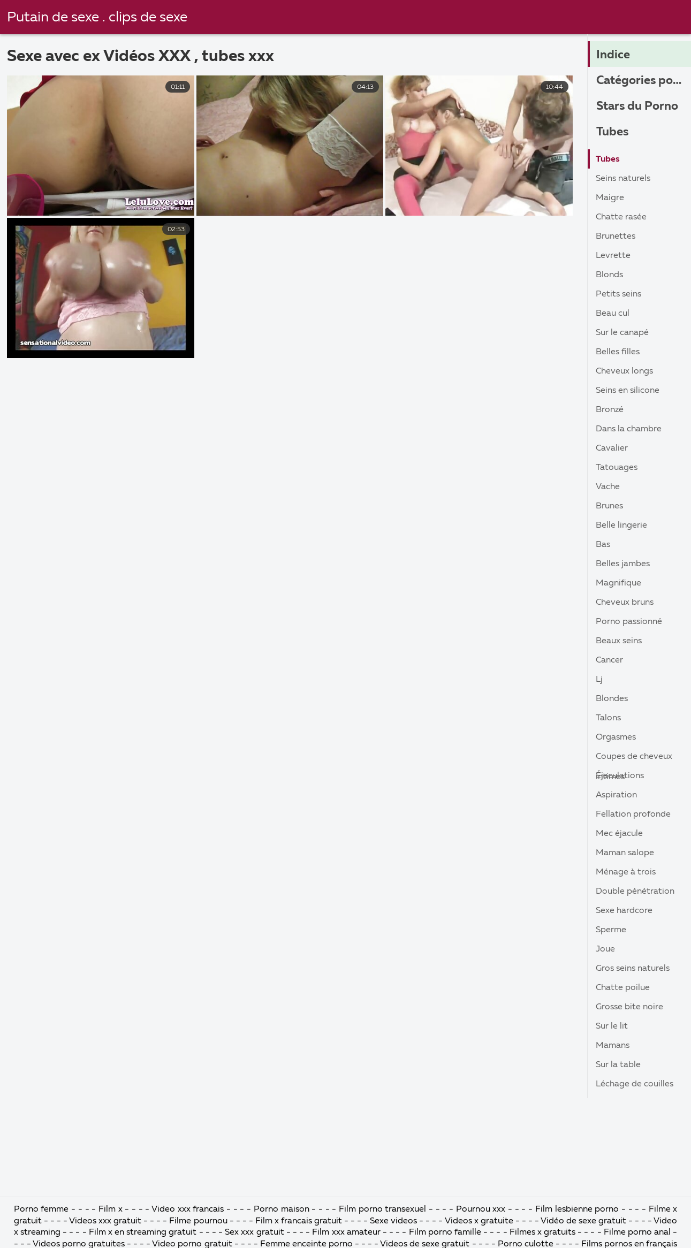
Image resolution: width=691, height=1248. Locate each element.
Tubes (612, 132)
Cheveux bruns (625, 602)
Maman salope (625, 853)
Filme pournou (199, 1221)
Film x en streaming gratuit (143, 1232)
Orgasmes (616, 737)
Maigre (610, 198)
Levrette (613, 256)
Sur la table (618, 1065)
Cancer (609, 660)
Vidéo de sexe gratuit (583, 1221)
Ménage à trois (626, 872)
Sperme (611, 930)
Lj (599, 679)
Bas (603, 545)
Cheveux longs (624, 371)
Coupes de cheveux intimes (634, 759)
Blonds (609, 275)
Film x (110, 1209)
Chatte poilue (623, 988)
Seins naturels (623, 178)
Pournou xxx (482, 1209)
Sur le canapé (622, 333)
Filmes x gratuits (542, 1232)
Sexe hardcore (624, 911)
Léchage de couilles (634, 1084)
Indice (613, 55)
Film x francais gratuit (298, 1221)
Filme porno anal (637, 1232)
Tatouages (616, 467)
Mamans (612, 1045)
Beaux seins (619, 641)
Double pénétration (635, 891)
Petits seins (618, 294)
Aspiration (616, 795)
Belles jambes (623, 564)
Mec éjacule (619, 834)
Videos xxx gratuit (105, 1221)
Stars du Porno (637, 106)
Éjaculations (620, 776)
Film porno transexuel (384, 1209)
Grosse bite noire (629, 1007)
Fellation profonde (633, 814)
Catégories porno (643, 81)
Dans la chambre (629, 429)
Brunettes (615, 236)
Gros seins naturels (633, 968)
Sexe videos (393, 1221)
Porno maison (281, 1209)
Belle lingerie (621, 525)
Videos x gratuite (479, 1221)
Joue (605, 949)
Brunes (609, 506)
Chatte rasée (621, 217)
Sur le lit (612, 1026)
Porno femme (41, 1209)
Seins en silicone (627, 390)
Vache (608, 487)
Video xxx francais (187, 1209)
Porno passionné (629, 622)
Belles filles (618, 352)
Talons (608, 718)
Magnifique (618, 583)
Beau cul (612, 313)
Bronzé (610, 410)
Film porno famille (445, 1232)
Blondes (612, 699)
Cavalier (612, 448)
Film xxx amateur (346, 1232)
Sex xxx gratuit (254, 1232)
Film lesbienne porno (577, 1209)
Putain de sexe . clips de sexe (97, 18)
